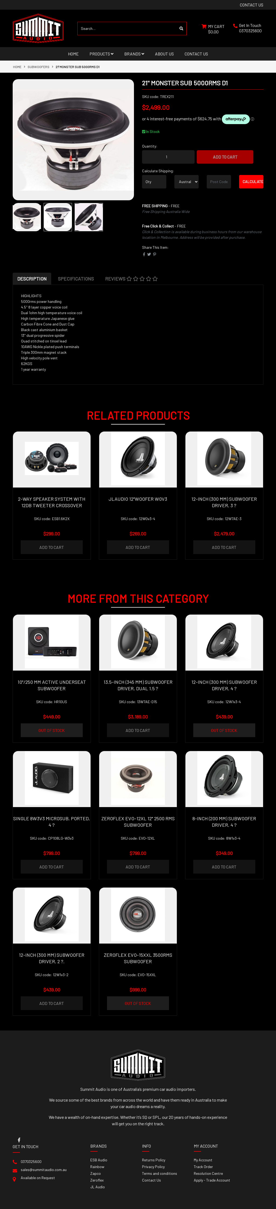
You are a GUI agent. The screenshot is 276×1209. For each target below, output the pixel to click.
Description (32, 279)
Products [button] (101, 53)
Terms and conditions (159, 1173)
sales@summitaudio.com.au (44, 1169)
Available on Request (38, 1177)
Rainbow (97, 1166)
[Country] (186, 181)
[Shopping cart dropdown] (213, 28)
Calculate (253, 181)
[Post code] (219, 181)
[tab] (32, 279)
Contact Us (196, 53)
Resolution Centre (208, 1173)
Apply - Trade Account (212, 1180)
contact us (251, 4)
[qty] (154, 181)
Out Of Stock (52, 730)
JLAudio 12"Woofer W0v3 (138, 499)
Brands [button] (134, 53)
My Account (203, 1160)
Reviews (131, 279)
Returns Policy (153, 1160)
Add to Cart (225, 156)
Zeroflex (97, 1180)
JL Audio (97, 1187)
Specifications (76, 279)
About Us (164, 53)
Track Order (203, 1166)
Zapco (95, 1173)
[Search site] (181, 28)
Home (73, 53)
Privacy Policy (153, 1166)
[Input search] (127, 28)
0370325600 (250, 30)
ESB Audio (98, 1160)
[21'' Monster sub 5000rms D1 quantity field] (168, 157)
